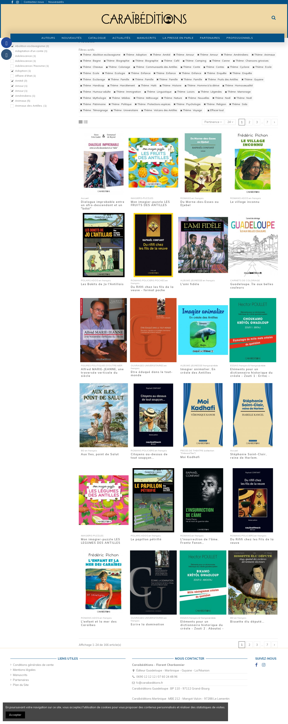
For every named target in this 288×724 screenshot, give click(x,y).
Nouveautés (56, 1)
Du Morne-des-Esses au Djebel (199, 203)
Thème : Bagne (90, 60)
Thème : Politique (120, 104)
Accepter (15, 714)
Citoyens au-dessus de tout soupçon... (149, 455)
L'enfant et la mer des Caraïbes (99, 623)
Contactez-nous (34, 1)
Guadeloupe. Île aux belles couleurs (251, 285)
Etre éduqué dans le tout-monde (152, 373)
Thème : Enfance (139, 73)
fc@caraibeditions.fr (149, 682)
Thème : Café (170, 60)
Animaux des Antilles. (31, 105)
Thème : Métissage (146, 97)
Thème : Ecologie (113, 73)
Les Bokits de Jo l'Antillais (102, 284)
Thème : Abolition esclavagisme (100, 54)
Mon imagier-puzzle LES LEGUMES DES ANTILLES (100, 541)
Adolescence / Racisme (32, 65)
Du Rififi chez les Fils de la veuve (252, 541)
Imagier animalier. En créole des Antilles (198, 370)
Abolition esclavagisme (32, 46)
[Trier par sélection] (213, 122)
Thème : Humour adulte (95, 91)
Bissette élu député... (247, 621)
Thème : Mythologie (93, 97)
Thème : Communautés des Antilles (155, 66)
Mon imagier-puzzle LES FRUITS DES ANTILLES (150, 203)
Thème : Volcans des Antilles (159, 110)
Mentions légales (24, 669)
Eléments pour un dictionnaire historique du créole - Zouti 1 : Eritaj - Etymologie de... (251, 374)
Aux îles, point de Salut (100, 454)
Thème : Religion (215, 104)
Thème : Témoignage (94, 110)
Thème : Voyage (191, 110)
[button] (97, 38)
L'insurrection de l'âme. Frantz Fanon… (199, 541)
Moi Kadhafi (190, 457)
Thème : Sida (238, 104)
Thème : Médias (119, 97)
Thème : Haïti (147, 85)
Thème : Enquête (215, 73)
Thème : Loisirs (185, 91)
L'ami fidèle (189, 284)
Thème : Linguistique (157, 91)
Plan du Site (21, 685)
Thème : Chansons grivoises (251, 60)
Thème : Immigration (127, 91)
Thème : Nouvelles (197, 97)
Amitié (21, 80)
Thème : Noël (221, 97)
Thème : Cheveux (91, 66)
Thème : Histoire (170, 85)
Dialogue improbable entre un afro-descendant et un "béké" (102, 205)
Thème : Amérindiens (234, 54)
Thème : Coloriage (118, 66)
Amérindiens (25, 95)
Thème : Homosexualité (237, 85)
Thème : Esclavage (92, 79)
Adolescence (25, 55)
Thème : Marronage (237, 91)
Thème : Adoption (135, 54)
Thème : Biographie (116, 60)
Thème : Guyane (252, 79)
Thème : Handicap (92, 85)
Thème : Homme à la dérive (202, 85)
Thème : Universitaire (124, 110)
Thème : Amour (183, 54)
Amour (21, 85)
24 (230, 122)
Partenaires (21, 680)
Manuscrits (20, 675)
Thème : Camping (194, 60)
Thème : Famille (118, 79)
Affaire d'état (25, 75)
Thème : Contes (213, 66)
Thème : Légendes (210, 91)
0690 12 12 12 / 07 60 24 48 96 (157, 676)
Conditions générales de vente (33, 665)
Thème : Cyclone (238, 66)
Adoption (23, 70)
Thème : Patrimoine (92, 104)
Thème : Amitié (160, 54)
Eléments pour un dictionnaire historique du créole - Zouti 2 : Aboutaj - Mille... (202, 626)
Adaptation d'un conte (31, 51)
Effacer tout (216, 110)
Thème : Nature (171, 97)
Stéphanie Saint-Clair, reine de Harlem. (248, 455)
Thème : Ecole (262, 66)
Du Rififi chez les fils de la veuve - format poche (152, 288)
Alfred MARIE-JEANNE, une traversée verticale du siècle (102, 372)
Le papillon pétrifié (146, 539)
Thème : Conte (190, 66)
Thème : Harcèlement (121, 85)
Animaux (22, 100)
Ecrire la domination (147, 624)
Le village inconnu (245, 202)
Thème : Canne (219, 60)
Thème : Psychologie (187, 104)
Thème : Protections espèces (152, 104)
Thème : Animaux (263, 54)
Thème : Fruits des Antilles (221, 79)
